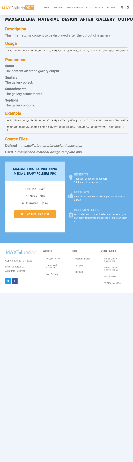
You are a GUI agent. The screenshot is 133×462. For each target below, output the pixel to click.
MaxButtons (110, 276)
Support (79, 265)
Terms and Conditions (51, 266)
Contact (79, 272)
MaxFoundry (52, 274)
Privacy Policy (53, 258)
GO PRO (46, 7)
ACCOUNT (112, 7)
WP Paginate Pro (112, 283)
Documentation (82, 258)
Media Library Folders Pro (110, 259)
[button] (128, 7)
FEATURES (59, 7)
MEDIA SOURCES (75, 7)
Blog (88, 7)
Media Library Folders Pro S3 (111, 268)
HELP (99, 7)
